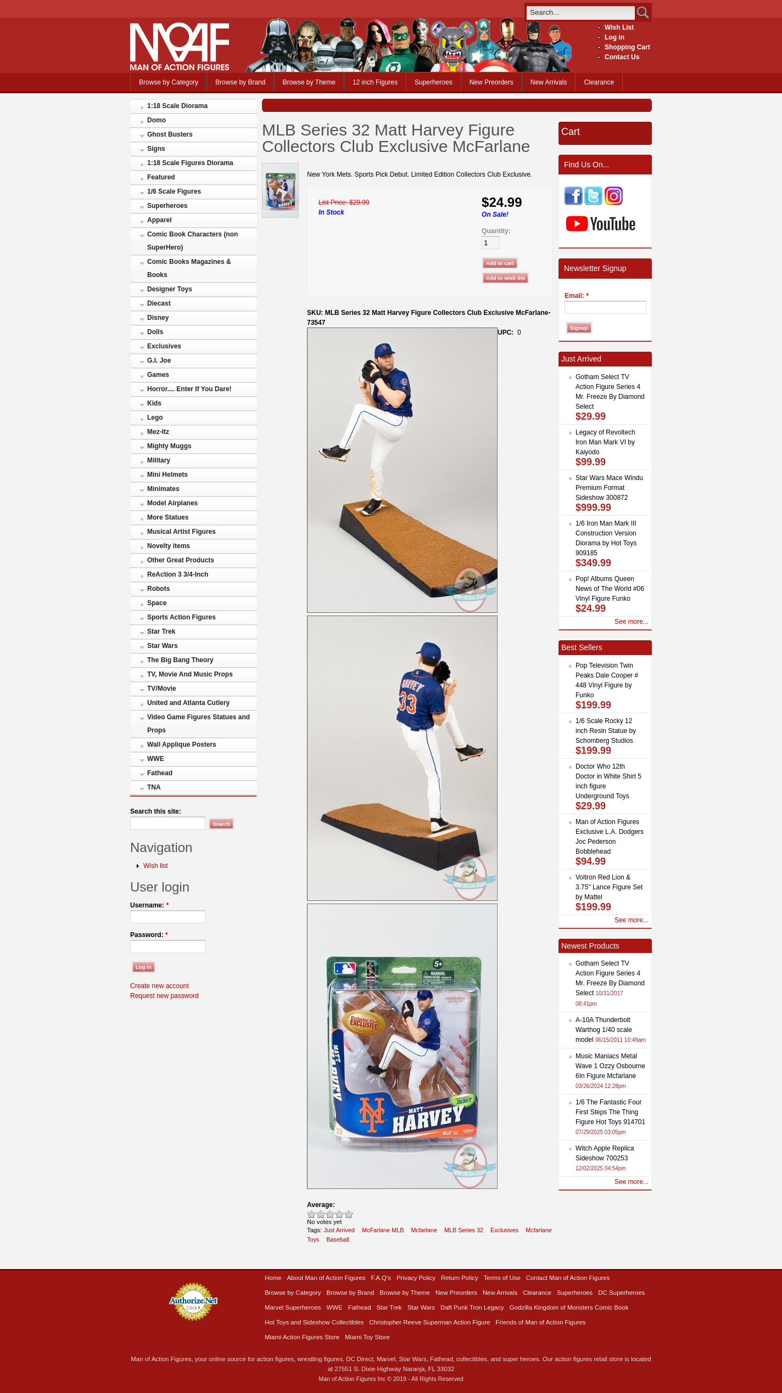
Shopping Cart (627, 47)
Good (330, 1214)
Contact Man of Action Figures (568, 1277)
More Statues (167, 517)
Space (156, 603)
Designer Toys (169, 289)
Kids (154, 403)
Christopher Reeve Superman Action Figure (429, 1322)
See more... (632, 621)
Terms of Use (502, 1277)
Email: (577, 296)
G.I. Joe (159, 360)
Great (339, 1214)
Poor (311, 1214)
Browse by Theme (309, 82)
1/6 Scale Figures (174, 191)
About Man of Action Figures (326, 1277)
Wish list (155, 866)
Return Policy (459, 1277)
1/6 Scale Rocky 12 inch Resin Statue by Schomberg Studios (606, 731)
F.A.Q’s (381, 1277)
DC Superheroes (621, 1292)
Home (273, 1277)
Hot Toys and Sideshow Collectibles (314, 1322)
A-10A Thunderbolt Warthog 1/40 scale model (604, 1030)
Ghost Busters (170, 134)
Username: (149, 905)
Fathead (159, 773)
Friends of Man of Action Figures (541, 1322)
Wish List (619, 27)
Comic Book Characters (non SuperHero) (192, 240)
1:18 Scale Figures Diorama (190, 163)
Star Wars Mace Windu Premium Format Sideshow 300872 (609, 487)
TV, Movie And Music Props (190, 674)
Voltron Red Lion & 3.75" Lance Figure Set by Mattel (609, 887)
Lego (155, 417)
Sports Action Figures (181, 617)
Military (158, 460)
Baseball (337, 1239)
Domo (156, 120)
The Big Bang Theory (180, 660)
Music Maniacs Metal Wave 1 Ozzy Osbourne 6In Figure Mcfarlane (610, 1066)
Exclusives (164, 346)
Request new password (164, 996)
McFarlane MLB (383, 1230)
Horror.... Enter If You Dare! (189, 389)
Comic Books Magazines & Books (189, 268)
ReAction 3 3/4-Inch (177, 574)
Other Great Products (180, 560)
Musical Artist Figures (181, 531)
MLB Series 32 (463, 1230)
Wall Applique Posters (181, 744)
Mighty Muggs (169, 446)
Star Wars (162, 646)
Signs (156, 149)
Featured (161, 177)
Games (158, 375)
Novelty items (168, 546)
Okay (321, 1214)
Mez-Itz (158, 432)
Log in (614, 37)
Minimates (163, 489)
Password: (149, 935)
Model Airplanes (172, 503)
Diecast (159, 303)
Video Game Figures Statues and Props (198, 723)
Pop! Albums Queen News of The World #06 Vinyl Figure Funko (610, 588)
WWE (155, 759)
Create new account (159, 986)
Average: (321, 1205)
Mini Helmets (167, 474)
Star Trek (161, 631)
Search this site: (155, 811)
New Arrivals (548, 82)
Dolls (155, 332)
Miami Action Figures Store (302, 1337)
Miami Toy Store (367, 1337)
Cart (570, 131)
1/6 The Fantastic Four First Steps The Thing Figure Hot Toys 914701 (610, 1112)
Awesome (349, 1214)
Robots (158, 589)
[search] (581, 12)
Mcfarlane (424, 1230)
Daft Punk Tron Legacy (472, 1307)
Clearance (599, 82)
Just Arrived (339, 1230)
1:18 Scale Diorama (177, 106)
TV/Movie (161, 688)
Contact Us (622, 57)
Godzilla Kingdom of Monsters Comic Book (569, 1307)
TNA (154, 787)
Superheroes (434, 82)
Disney (158, 318)
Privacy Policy (415, 1277)
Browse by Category (168, 82)
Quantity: (496, 231)
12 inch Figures (375, 82)
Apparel (159, 220)
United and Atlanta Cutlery (188, 703)
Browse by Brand (240, 82)
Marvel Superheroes (293, 1307)
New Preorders (491, 82)
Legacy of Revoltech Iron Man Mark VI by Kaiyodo (605, 442)
